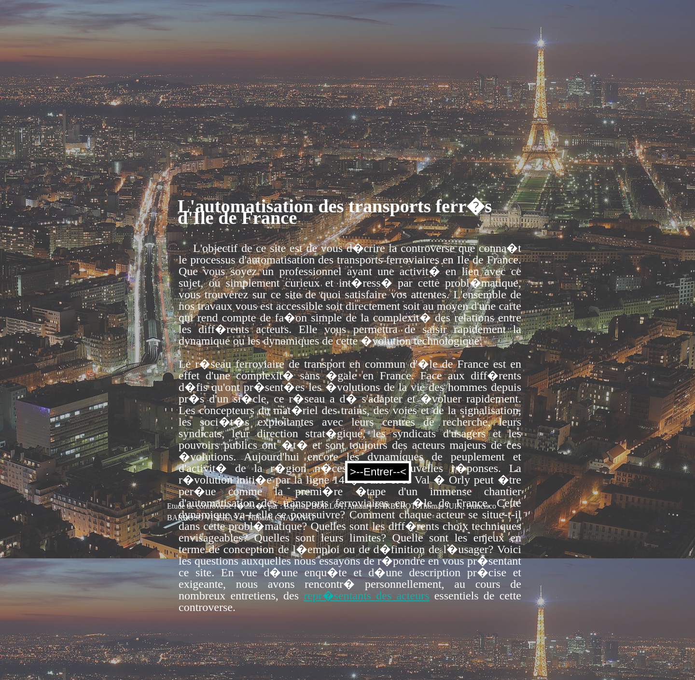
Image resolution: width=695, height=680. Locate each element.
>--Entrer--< (378, 472)
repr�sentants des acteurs (366, 595)
